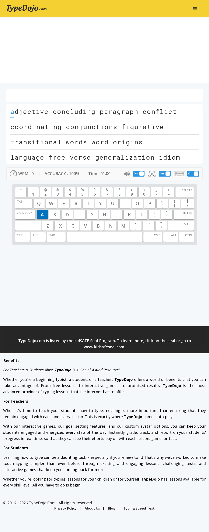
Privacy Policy (65, 508)
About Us (92, 508)
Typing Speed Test (139, 508)
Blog (111, 508)
